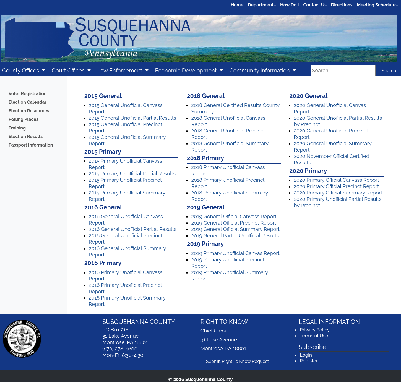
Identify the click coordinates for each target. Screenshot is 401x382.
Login (306, 355)
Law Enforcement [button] (120, 70)
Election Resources (29, 110)
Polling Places (23, 119)
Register (309, 360)
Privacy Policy (315, 329)
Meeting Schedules (377, 4)
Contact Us (315, 4)
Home (237, 4)
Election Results (26, 136)
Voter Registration (28, 93)
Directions (342, 4)
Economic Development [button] (186, 70)
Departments (262, 4)
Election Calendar (27, 102)
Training (17, 128)
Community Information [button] (260, 70)
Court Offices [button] (69, 70)
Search (389, 70)
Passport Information (31, 145)
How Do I (289, 4)
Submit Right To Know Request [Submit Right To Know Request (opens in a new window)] (239, 361)
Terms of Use (314, 335)
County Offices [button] (21, 70)
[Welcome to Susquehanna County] (199, 38)
